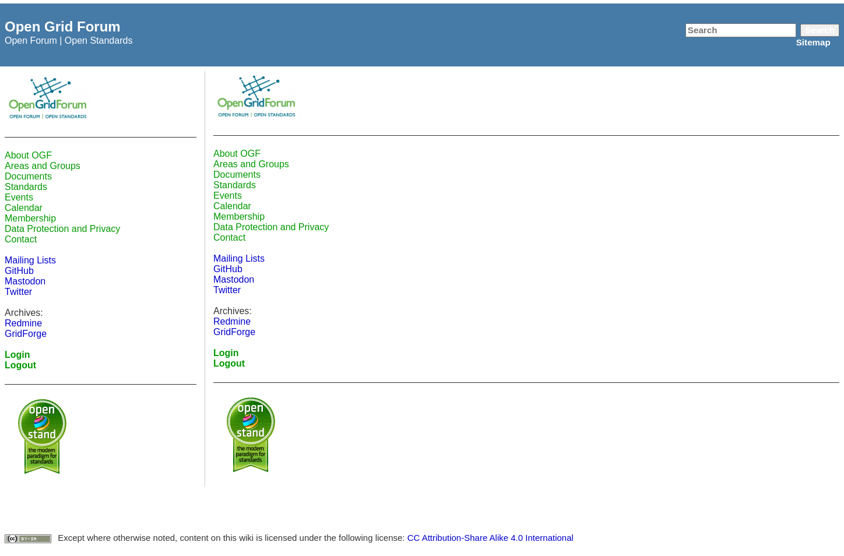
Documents (28, 176)
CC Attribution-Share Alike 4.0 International (490, 538)
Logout (20, 365)
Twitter (18, 292)
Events (19, 197)
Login (17, 355)
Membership (30, 218)
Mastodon (25, 281)
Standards (26, 187)
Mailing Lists (30, 260)
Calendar (24, 208)
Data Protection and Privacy (62, 229)
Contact (21, 239)
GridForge (26, 334)
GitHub (19, 271)
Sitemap (813, 42)
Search (820, 30)
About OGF (28, 155)
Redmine (23, 323)
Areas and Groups (42, 166)
